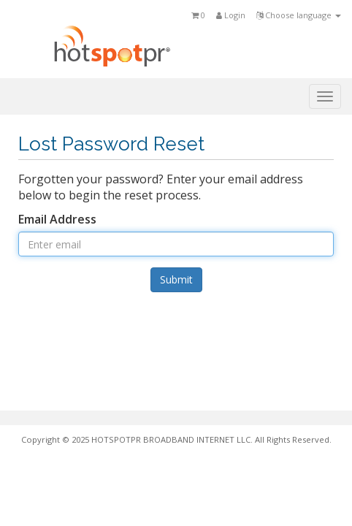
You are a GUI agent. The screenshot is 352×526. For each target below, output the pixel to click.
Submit (176, 279)
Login (230, 14)
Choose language (298, 14)
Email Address (57, 219)
